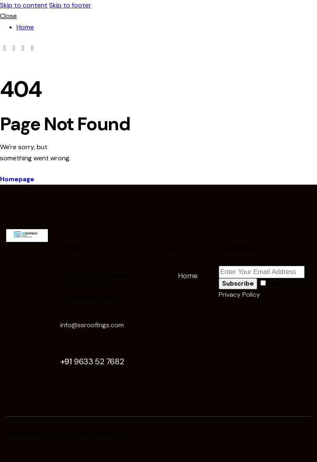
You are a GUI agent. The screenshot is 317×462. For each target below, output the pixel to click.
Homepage (17, 179)
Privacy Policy (239, 294)
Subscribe (238, 283)
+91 (92, 361)
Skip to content (23, 5)
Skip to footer (70, 5)
